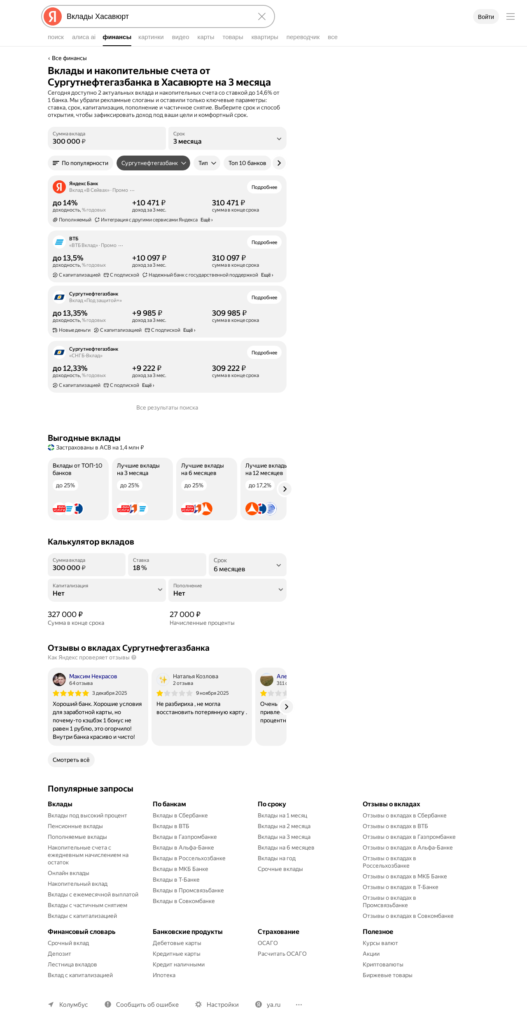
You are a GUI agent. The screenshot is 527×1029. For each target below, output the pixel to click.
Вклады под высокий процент (87, 815)
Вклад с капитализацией (80, 975)
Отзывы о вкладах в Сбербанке (405, 815)
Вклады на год (277, 858)
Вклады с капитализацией (82, 916)
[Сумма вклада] (107, 141)
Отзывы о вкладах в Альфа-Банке (408, 847)
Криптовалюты (383, 964)
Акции (371, 953)
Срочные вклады (280, 869)
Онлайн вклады (68, 873)
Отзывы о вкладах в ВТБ (395, 826)
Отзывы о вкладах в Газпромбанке (409, 836)
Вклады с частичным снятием (87, 905)
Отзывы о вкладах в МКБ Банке (405, 876)
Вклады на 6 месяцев (286, 847)
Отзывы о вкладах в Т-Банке (400, 887)
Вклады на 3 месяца (284, 836)
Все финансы (69, 58)
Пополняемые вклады (77, 836)
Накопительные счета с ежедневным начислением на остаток (89, 855)
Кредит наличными (179, 964)
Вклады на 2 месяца (284, 826)
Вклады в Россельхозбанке (189, 858)
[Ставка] (167, 568)
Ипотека (164, 975)
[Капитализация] (107, 593)
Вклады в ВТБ (171, 826)
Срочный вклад (68, 943)
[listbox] (227, 138)
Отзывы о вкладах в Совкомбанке (408, 916)
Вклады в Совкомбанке (184, 901)
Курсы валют (380, 943)
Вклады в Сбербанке (180, 815)
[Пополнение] (227, 593)
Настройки (223, 1004)
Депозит (59, 953)
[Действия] (132, 190)
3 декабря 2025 (109, 693)
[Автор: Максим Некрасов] (85, 680)
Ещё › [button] (207, 220)
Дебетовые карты (177, 943)
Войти (486, 17)
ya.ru (273, 1004)
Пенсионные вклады (75, 826)
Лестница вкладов (72, 964)
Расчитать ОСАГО (282, 953)
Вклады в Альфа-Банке (183, 847)
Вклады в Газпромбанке (185, 836)
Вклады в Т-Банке (176, 879)
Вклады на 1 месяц (282, 815)
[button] (80, 163)
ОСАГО (268, 943)
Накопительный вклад (77, 883)
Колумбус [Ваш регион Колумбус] (73, 1004)
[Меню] (510, 16)
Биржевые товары (388, 975)
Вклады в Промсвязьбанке (188, 890)
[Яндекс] (53, 16)
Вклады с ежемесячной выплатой (93, 894)
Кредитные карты (177, 953)
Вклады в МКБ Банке (180, 869)
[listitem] (201, 694)
